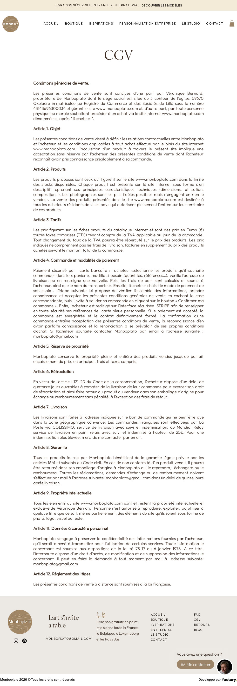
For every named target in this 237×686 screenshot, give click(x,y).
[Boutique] (168, 619)
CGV (118, 55)
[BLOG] (214, 630)
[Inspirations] (168, 624)
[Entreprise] (168, 630)
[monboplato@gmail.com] (69, 638)
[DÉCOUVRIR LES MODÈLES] (161, 5)
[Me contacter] (195, 664)
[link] (232, 23)
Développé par (209, 679)
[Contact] (168, 639)
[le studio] (168, 634)
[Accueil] (168, 614)
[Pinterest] (24, 641)
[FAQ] (211, 614)
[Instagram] (16, 641)
